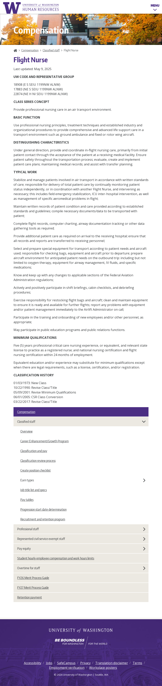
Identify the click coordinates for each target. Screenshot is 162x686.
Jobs (49, 663)
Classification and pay (33, 451)
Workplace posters (103, 667)
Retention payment (29, 597)
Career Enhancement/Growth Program (44, 441)
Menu (155, 8)
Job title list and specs (33, 490)
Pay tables (26, 500)
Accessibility (32, 663)
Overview (26, 431)
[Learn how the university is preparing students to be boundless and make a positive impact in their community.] (81, 642)
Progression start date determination (43, 509)
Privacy (85, 663)
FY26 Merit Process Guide (33, 578)
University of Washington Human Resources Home (31, 8)
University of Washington (81, 631)
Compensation (30, 50)
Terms (137, 663)
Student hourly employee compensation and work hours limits (55, 558)
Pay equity (81, 548)
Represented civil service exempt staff (81, 539)
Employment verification (67, 667)
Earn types (82, 480)
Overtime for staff (81, 568)
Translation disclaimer (111, 663)
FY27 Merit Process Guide (33, 588)
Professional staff (81, 529)
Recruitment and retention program (42, 519)
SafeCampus (66, 663)
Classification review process (38, 461)
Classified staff (51, 50)
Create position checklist (35, 470)
